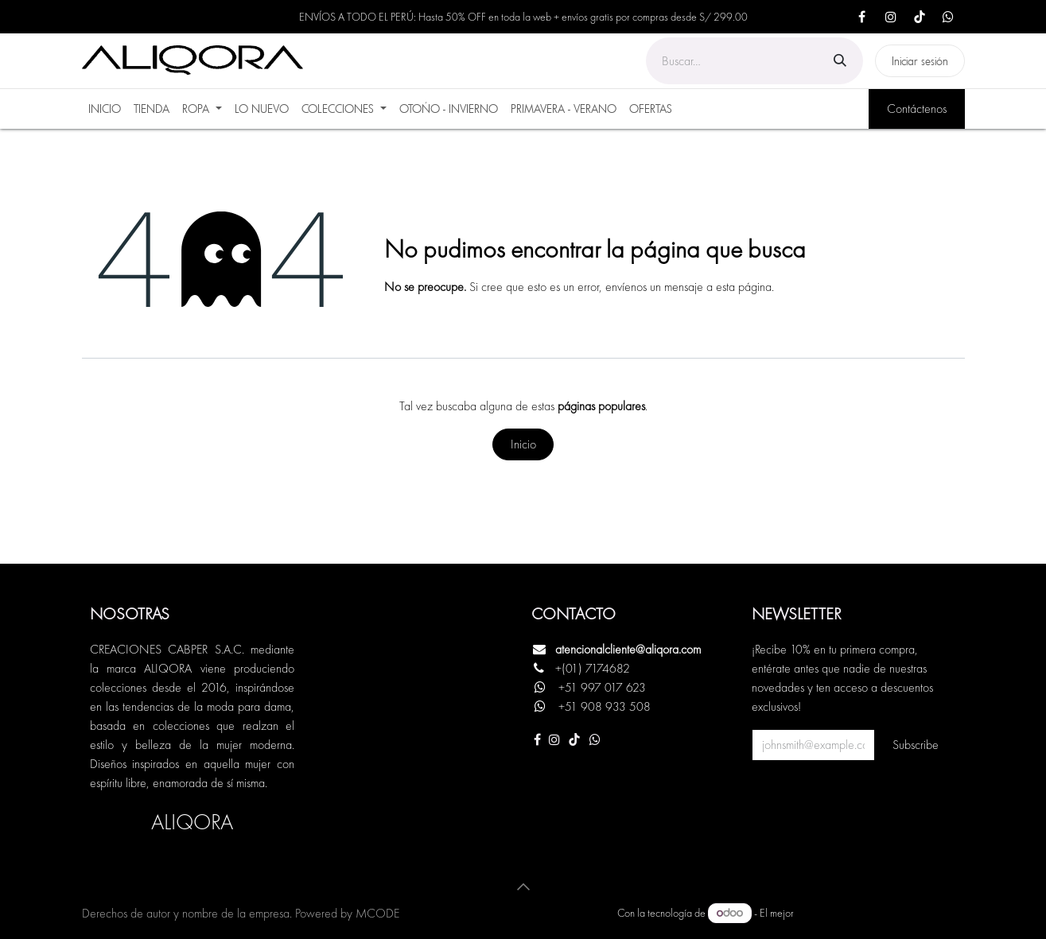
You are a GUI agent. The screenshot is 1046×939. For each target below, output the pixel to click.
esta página (744, 286)
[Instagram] (891, 16)
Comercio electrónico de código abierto (880, 913)
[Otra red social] (595, 739)
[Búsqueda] (840, 60)
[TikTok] (919, 16)
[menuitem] (104, 109)
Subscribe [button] (915, 744)
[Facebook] (862, 16)
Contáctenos (917, 108)
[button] (523, 886)
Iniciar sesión (920, 60)
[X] (948, 16)
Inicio (523, 444)
